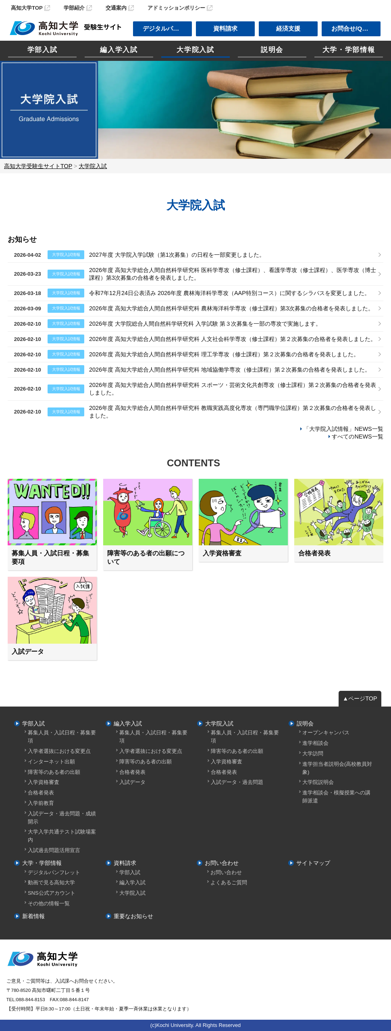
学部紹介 (74, 8)
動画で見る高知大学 (51, 882)
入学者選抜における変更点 (59, 751)
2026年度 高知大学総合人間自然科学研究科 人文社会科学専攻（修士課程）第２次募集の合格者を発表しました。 (232, 339)
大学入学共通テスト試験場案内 (62, 835)
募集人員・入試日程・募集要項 (62, 736)
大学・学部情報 (348, 50)
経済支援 (288, 28)
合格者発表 (41, 793)
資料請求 (225, 28)
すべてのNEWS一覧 (357, 436)
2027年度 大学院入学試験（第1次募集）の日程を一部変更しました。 (177, 255)
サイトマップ (313, 863)
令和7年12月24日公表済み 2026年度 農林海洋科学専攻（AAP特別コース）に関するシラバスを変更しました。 (229, 293)
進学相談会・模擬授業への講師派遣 (336, 796)
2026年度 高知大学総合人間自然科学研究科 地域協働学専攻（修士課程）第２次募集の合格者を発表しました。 (229, 369)
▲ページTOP (360, 698)
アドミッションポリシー (176, 8)
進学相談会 (315, 743)
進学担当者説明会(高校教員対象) (337, 768)
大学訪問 (312, 753)
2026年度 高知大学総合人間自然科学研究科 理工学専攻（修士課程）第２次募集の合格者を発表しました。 (224, 354)
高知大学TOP (27, 8)
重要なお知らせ (133, 916)
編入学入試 (118, 50)
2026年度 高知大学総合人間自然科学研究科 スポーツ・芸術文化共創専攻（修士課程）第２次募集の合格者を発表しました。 (232, 389)
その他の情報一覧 (49, 903)
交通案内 (116, 8)
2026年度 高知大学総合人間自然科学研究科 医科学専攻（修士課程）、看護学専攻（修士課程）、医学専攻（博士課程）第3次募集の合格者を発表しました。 (232, 274)
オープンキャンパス (325, 733)
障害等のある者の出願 (54, 772)
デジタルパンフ (164, 28)
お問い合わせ (222, 863)
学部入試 (42, 50)
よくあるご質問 (228, 882)
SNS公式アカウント (51, 893)
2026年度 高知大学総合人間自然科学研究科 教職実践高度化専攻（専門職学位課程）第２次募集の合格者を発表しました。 (232, 412)
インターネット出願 (51, 762)
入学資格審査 (43, 782)
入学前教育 (41, 803)
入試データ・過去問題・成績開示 (62, 817)
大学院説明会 (318, 782)
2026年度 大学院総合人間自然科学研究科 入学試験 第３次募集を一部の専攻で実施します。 (205, 323)
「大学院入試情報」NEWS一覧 (343, 429)
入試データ (132, 782)
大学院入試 (195, 50)
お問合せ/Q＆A (351, 28)
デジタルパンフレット (54, 872)
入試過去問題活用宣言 (54, 850)
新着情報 (33, 916)
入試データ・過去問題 (237, 782)
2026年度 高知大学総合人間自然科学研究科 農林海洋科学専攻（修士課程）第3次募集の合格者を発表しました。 (231, 308)
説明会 (272, 50)
